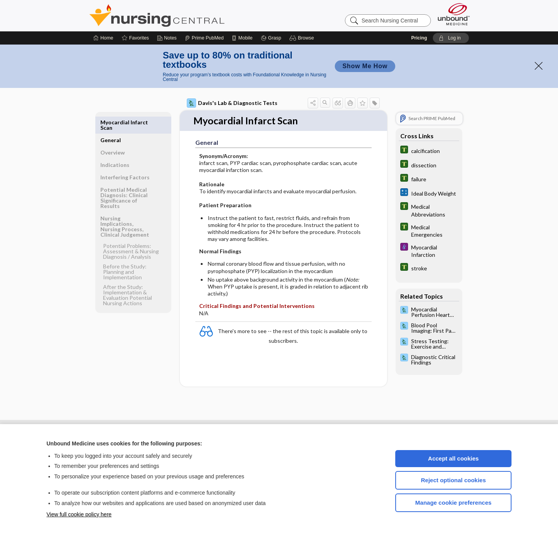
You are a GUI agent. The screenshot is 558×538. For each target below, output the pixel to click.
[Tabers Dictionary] (429, 150)
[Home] (103, 38)
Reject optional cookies (453, 480)
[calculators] (429, 193)
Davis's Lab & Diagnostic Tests (232, 103)
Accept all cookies (453, 458)
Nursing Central (186, 15)
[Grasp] (271, 38)
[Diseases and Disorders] (429, 251)
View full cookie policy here (79, 514)
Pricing (419, 38)
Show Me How (365, 66)
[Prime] (204, 38)
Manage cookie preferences (453, 502)
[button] (302, 38)
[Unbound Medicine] (454, 14)
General (110, 122)
